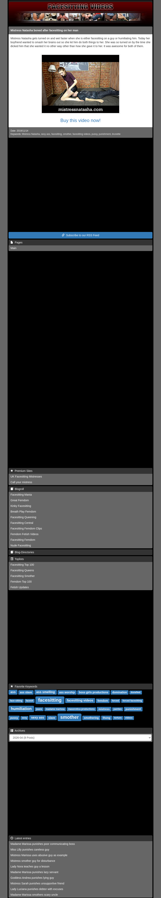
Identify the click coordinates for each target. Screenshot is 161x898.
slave (51, 717)
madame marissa (55, 709)
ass (13, 692)
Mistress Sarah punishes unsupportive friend (37, 883)
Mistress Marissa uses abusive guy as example (38, 855)
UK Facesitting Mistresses (26, 476)
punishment (105, 134)
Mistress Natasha (31, 134)
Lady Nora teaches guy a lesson (29, 866)
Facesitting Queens (22, 570)
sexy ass (45, 134)
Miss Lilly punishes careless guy (29, 849)
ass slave (26, 692)
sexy (24, 718)
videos (129, 718)
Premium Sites (21, 470)
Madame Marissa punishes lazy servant (34, 872)
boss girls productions (93, 692)
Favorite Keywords (23, 686)
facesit (29, 701)
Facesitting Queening (23, 517)
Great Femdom (19, 500)
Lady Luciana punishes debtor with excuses (36, 889)
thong (106, 717)
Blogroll (17, 489)
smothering (91, 717)
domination (119, 692)
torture (118, 718)
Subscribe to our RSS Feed (80, 235)
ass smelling (45, 692)
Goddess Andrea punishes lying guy (32, 877)
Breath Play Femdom (23, 511)
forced (115, 701)
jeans (39, 709)
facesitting (56, 134)
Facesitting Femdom (22, 539)
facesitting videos (81, 134)
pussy (94, 134)
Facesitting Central (21, 522)
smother (67, 134)
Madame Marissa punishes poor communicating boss (42, 843)
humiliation (21, 709)
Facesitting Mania (21, 494)
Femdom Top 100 (21, 581)
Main (13, 248)
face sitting (16, 701)
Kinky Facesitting (20, 505)
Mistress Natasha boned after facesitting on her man (44, 30)
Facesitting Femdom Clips (26, 528)
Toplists (17, 559)
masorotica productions (81, 709)
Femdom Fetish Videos (24, 534)
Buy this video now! (80, 120)
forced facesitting (132, 701)
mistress (104, 709)
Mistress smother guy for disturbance (32, 860)
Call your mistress (21, 482)
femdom (102, 700)
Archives (17, 730)
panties (118, 709)
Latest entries (20, 838)
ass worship (67, 692)
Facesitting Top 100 (22, 564)
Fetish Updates (19, 587)
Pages (16, 242)
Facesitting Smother (22, 576)
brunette (116, 134)
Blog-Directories (22, 552)
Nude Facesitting (20, 545)
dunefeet (135, 692)
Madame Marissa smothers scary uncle (34, 894)
